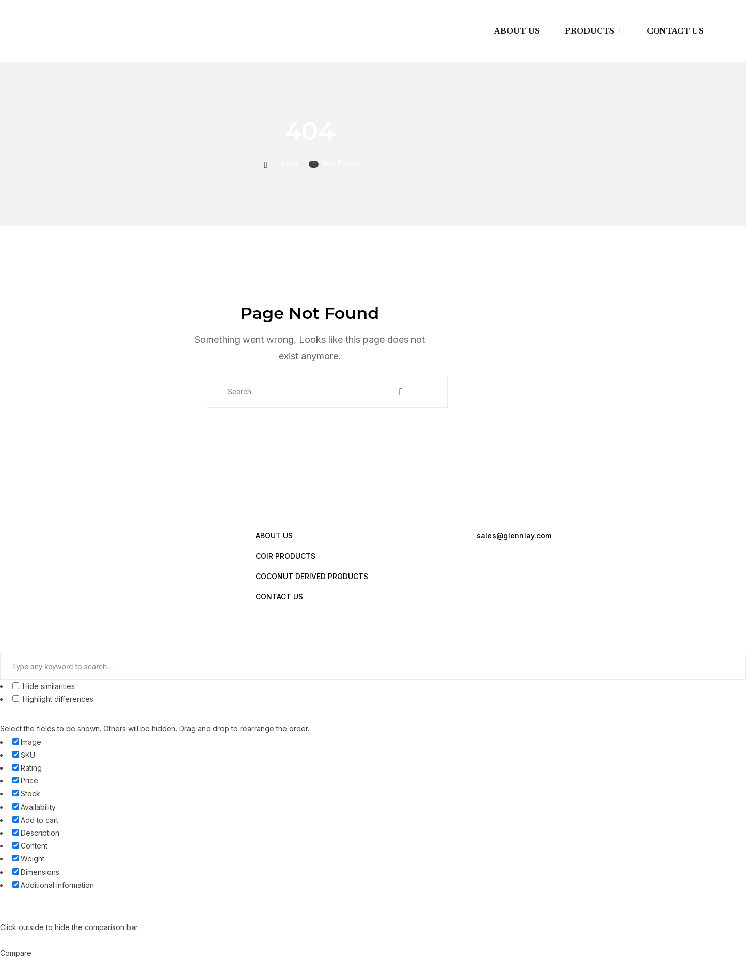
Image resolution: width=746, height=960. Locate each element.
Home (288, 162)
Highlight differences (52, 699)
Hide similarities (43, 686)
